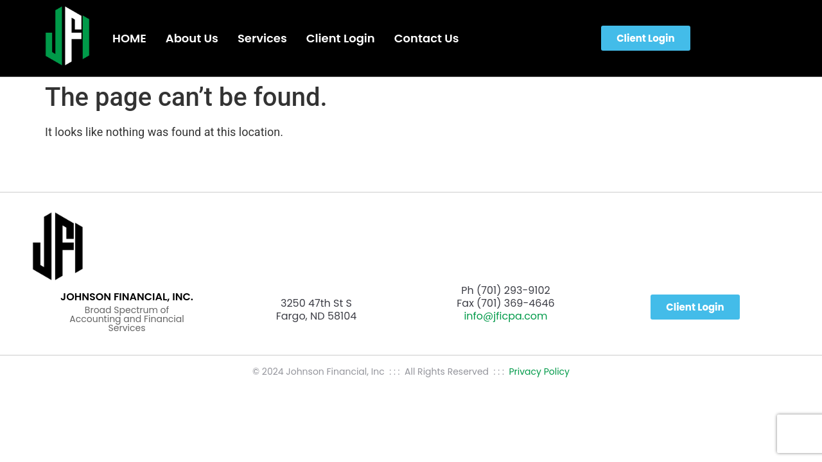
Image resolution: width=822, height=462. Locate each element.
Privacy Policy (539, 371)
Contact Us (426, 38)
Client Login (340, 38)
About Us (192, 38)
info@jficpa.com (505, 316)
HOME (129, 38)
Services (262, 38)
